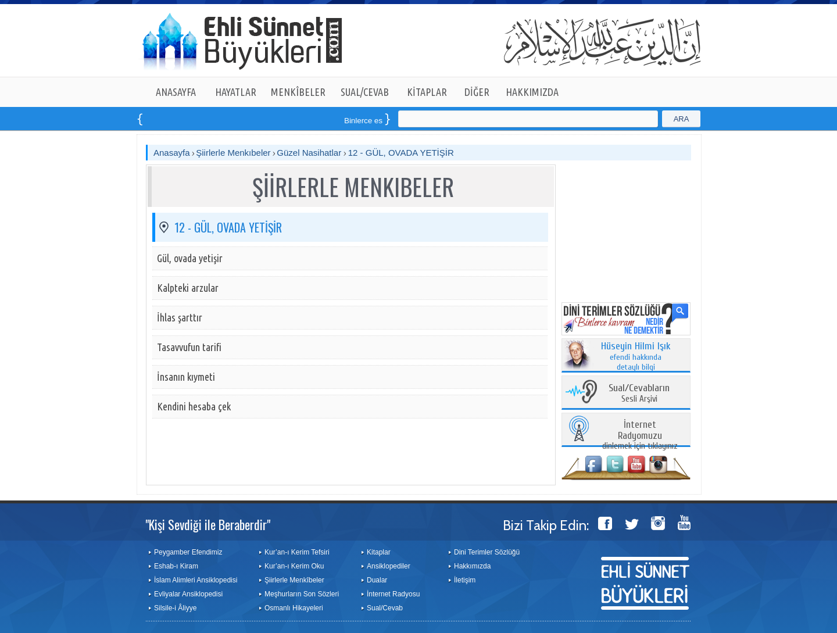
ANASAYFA (176, 92)
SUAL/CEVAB (365, 92)
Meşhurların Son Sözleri (301, 594)
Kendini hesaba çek (194, 406)
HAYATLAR (235, 92)
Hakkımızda (472, 566)
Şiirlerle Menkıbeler (233, 153)
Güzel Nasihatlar (310, 153)
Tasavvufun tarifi (189, 347)
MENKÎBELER (298, 92)
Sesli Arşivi (639, 394)
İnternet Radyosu (393, 594)
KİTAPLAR (427, 92)
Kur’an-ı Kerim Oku (294, 566)
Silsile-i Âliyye (175, 608)
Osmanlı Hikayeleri (293, 608)
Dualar (377, 580)
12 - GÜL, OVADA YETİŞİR (401, 153)
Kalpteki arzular (188, 288)
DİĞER (476, 92)
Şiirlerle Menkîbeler (294, 580)
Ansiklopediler (388, 566)
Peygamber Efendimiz (188, 552)
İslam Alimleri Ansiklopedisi (195, 580)
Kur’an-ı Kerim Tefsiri (297, 552)
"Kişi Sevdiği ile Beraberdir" (207, 524)
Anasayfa (171, 153)
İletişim (464, 580)
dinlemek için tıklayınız (640, 435)
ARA (681, 119)
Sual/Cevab (385, 608)
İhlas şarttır (179, 317)
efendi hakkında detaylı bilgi (636, 357)
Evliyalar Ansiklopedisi (188, 594)
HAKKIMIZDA (532, 92)
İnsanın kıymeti (186, 376)
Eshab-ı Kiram (176, 566)
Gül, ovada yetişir (190, 258)
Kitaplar (379, 552)
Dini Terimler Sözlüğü (487, 552)
